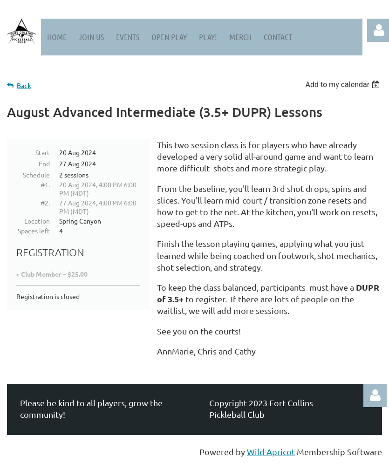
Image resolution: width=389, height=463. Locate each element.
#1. (45, 184)
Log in (375, 395)
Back (24, 85)
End (44, 163)
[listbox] (343, 84)
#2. (45, 202)
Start (42, 152)
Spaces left (34, 230)
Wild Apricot (271, 451)
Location (37, 221)
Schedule (36, 174)
